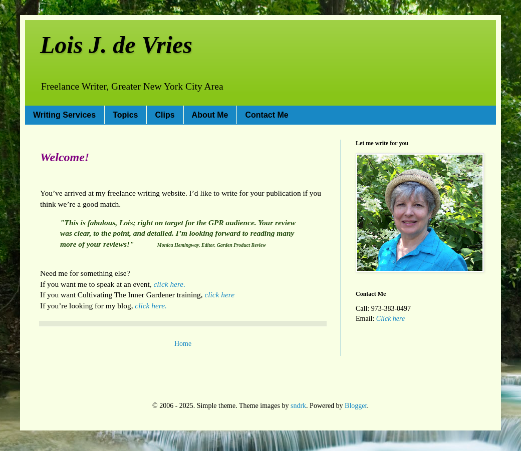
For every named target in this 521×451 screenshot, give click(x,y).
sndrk (298, 405)
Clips (164, 115)
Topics (125, 115)
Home (182, 343)
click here (219, 294)
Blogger (356, 405)
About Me (210, 115)
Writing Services (64, 115)
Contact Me (266, 115)
